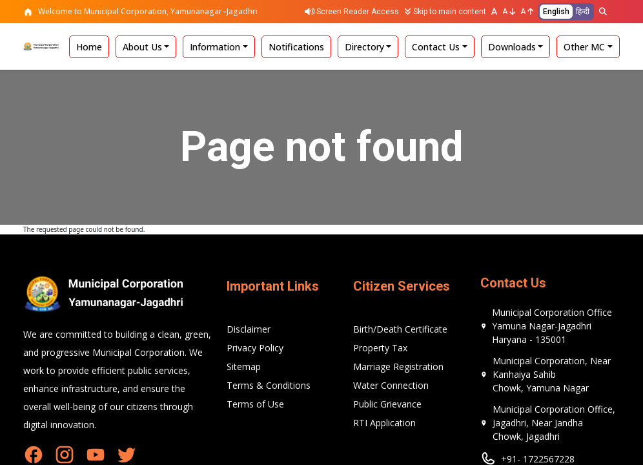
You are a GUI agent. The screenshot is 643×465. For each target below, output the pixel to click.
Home (89, 47)
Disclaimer (248, 329)
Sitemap (244, 366)
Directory (364, 47)
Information (215, 47)
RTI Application (384, 423)
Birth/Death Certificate (400, 329)
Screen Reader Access (352, 11)
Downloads (512, 47)
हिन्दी (582, 11)
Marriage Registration (398, 366)
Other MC (584, 47)
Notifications (296, 47)
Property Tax (380, 348)
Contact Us (436, 47)
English (556, 11)
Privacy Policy (255, 348)
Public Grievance (387, 404)
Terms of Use (255, 404)
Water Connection (391, 385)
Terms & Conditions (269, 385)
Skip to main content (445, 11)
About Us (142, 47)
